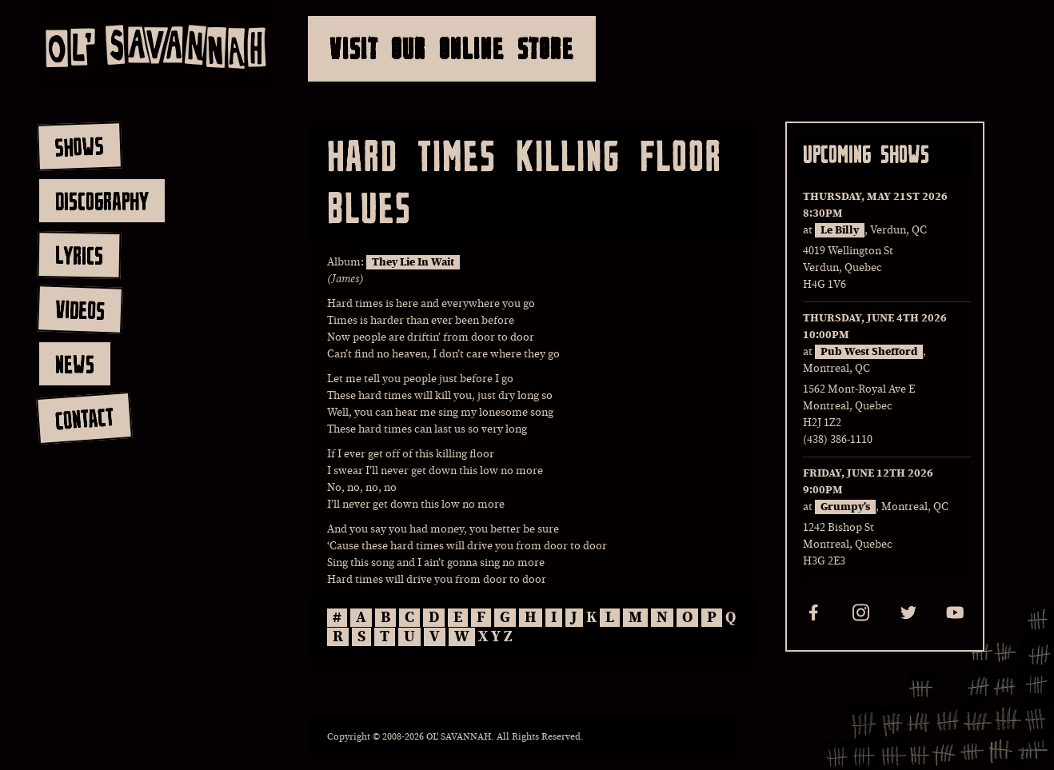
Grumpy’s (845, 507)
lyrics (78, 254)
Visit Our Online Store (451, 48)
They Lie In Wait (413, 262)
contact (84, 418)
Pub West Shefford (868, 351)
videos (79, 309)
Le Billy (839, 230)
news (74, 364)
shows (79, 146)
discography (102, 201)
